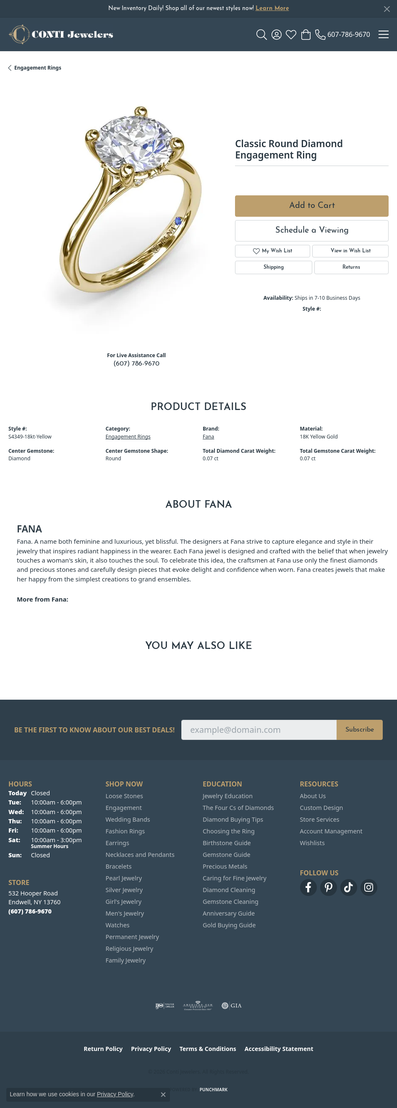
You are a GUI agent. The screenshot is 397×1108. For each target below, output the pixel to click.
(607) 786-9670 (136, 364)
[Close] (386, 9)
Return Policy (103, 1049)
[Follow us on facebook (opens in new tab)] (308, 887)
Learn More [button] (272, 8)
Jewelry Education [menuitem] (228, 796)
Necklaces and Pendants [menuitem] (140, 855)
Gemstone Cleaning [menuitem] (231, 902)
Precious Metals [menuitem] (225, 866)
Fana (208, 436)
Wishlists (312, 843)
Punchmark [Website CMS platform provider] (214, 1089)
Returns (351, 267)
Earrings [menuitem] (117, 843)
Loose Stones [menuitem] (124, 796)
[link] (342, 34)
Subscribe (359, 730)
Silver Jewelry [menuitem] (124, 890)
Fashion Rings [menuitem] (125, 831)
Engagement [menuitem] (124, 808)
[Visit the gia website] (232, 1005)
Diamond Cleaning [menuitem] (229, 890)
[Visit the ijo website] (164, 1005)
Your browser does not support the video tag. (134, 208)
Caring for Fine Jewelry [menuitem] (234, 878)
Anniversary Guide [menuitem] (229, 913)
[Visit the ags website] (198, 1005)
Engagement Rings (37, 67)
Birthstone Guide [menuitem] (227, 843)
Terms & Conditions (208, 1049)
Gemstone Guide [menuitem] (227, 855)
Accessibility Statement (279, 1049)
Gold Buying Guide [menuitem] (229, 925)
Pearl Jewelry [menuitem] (124, 878)
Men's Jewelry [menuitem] (125, 913)
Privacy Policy (151, 1049)
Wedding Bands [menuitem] (128, 819)
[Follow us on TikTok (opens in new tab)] (348, 887)
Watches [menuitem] (118, 925)
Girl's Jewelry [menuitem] (123, 902)
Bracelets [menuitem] (119, 866)
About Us (313, 796)
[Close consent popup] (163, 1094)
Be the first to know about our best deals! (94, 730)
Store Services (320, 819)
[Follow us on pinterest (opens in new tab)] (328, 887)
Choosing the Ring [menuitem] (229, 831)
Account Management (331, 831)
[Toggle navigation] (383, 34)
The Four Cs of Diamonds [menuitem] (238, 808)
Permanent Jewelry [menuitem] (132, 937)
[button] (261, 34)
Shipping (274, 267)
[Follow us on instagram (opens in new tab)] (368, 887)
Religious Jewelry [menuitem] (129, 948)
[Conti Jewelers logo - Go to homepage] (61, 34)
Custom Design (321, 808)
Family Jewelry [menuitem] (126, 960)
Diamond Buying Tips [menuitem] (233, 819)
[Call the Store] (30, 911)
